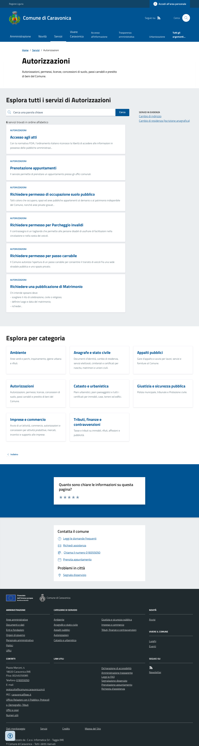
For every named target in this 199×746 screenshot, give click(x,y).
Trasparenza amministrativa (126, 34)
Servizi (58, 36)
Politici (9, 645)
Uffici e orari (12, 710)
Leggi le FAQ (108, 677)
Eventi (152, 646)
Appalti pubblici (62, 630)
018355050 (22, 680)
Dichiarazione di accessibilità (116, 668)
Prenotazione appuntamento (116, 685)
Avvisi (152, 619)
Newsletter (155, 672)
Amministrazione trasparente (117, 673)
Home (25, 50)
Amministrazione (20, 36)
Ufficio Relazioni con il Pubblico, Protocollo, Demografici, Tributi (27, 702)
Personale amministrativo (19, 640)
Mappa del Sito (93, 729)
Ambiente (59, 619)
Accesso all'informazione (99, 34)
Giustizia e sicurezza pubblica (116, 619)
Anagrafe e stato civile (66, 625)
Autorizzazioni (18, 130)
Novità (42, 36)
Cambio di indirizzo (150, 116)
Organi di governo (15, 635)
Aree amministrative (17, 619)
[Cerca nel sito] (185, 18)
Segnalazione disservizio (114, 681)
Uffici (8, 650)
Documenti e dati (15, 625)
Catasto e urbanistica (65, 640)
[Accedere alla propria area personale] (170, 4)
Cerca (122, 112)
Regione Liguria (16, 3)
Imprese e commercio (112, 625)
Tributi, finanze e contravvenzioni (118, 630)
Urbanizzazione (157, 37)
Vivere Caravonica (77, 34)
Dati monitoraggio (15, 729)
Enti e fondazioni (15, 630)
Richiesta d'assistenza (113, 689)
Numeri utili (12, 715)
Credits (66, 729)
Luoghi (152, 641)
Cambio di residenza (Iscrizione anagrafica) (164, 121)
